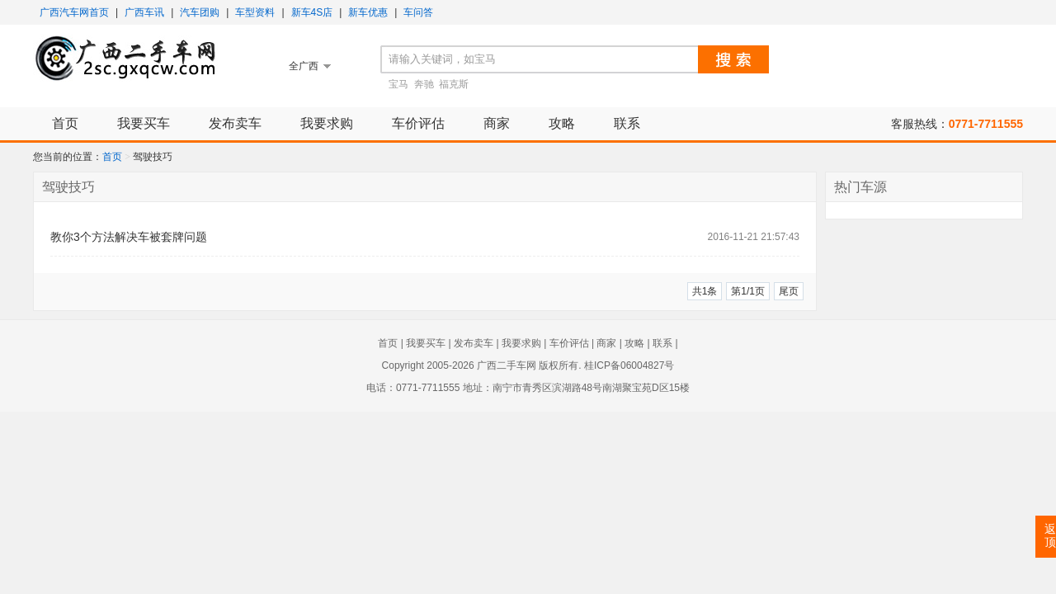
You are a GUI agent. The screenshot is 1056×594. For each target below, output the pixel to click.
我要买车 (143, 123)
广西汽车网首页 (74, 12)
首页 (65, 123)
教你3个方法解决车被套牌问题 (128, 236)
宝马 (398, 84)
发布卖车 (235, 123)
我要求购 (326, 123)
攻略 (562, 123)
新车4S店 (312, 12)
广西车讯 (144, 12)
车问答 (418, 12)
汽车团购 (199, 12)
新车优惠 (368, 12)
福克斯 (454, 84)
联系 (627, 123)
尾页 (789, 291)
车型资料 (255, 12)
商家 (496, 123)
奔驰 (424, 84)
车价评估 (418, 123)
